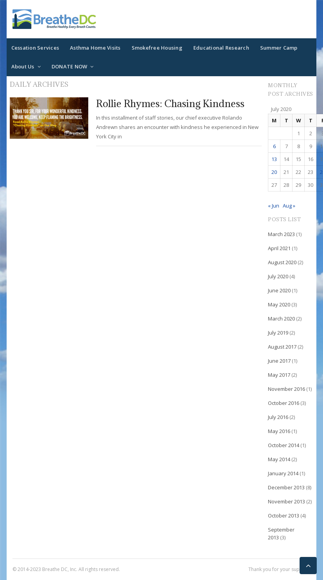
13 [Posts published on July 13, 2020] (274, 159)
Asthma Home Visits (95, 47)
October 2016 (283, 402)
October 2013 (283, 515)
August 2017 (282, 346)
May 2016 (279, 431)
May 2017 (279, 374)
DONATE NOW (69, 66)
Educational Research (221, 47)
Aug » (289, 205)
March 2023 (281, 234)
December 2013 (286, 487)
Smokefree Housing (157, 47)
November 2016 (286, 388)
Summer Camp (279, 47)
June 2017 (279, 360)
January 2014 (283, 473)
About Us (22, 66)
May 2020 (279, 304)
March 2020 (281, 318)
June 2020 (279, 290)
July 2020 (278, 276)
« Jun (273, 205)
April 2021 (279, 248)
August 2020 (282, 262)
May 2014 (279, 459)
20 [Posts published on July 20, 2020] (274, 171)
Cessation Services (35, 47)
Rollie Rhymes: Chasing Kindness (170, 103)
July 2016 (278, 417)
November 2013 (286, 501)
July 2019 (278, 332)
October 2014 (283, 445)
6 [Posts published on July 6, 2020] (274, 146)
